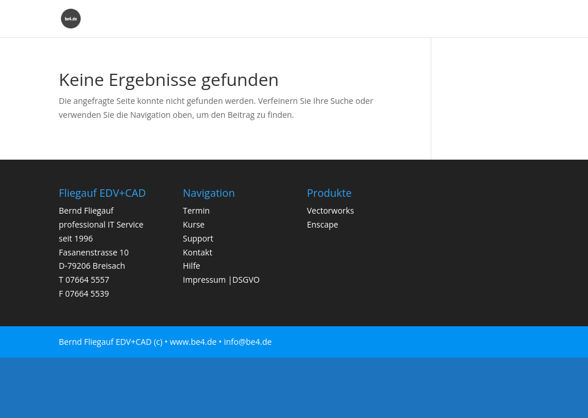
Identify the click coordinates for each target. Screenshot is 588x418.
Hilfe (520, 19)
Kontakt (369, 19)
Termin (241, 19)
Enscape (480, 19)
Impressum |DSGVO (221, 279)
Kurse (281, 19)
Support (323, 19)
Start (202, 19)
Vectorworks (424, 19)
